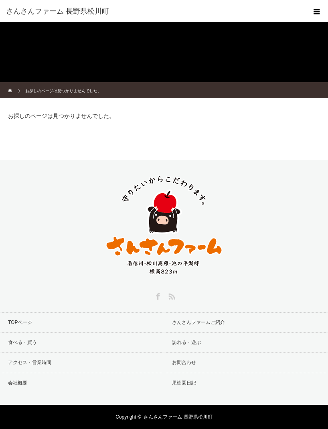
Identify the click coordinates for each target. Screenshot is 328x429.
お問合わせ (184, 362)
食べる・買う (22, 342)
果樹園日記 (184, 383)
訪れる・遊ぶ (186, 342)
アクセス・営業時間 (29, 362)
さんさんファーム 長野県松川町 (178, 417)
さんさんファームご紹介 (198, 322)
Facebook (157, 295)
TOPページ (20, 322)
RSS (171, 295)
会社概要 (17, 383)
